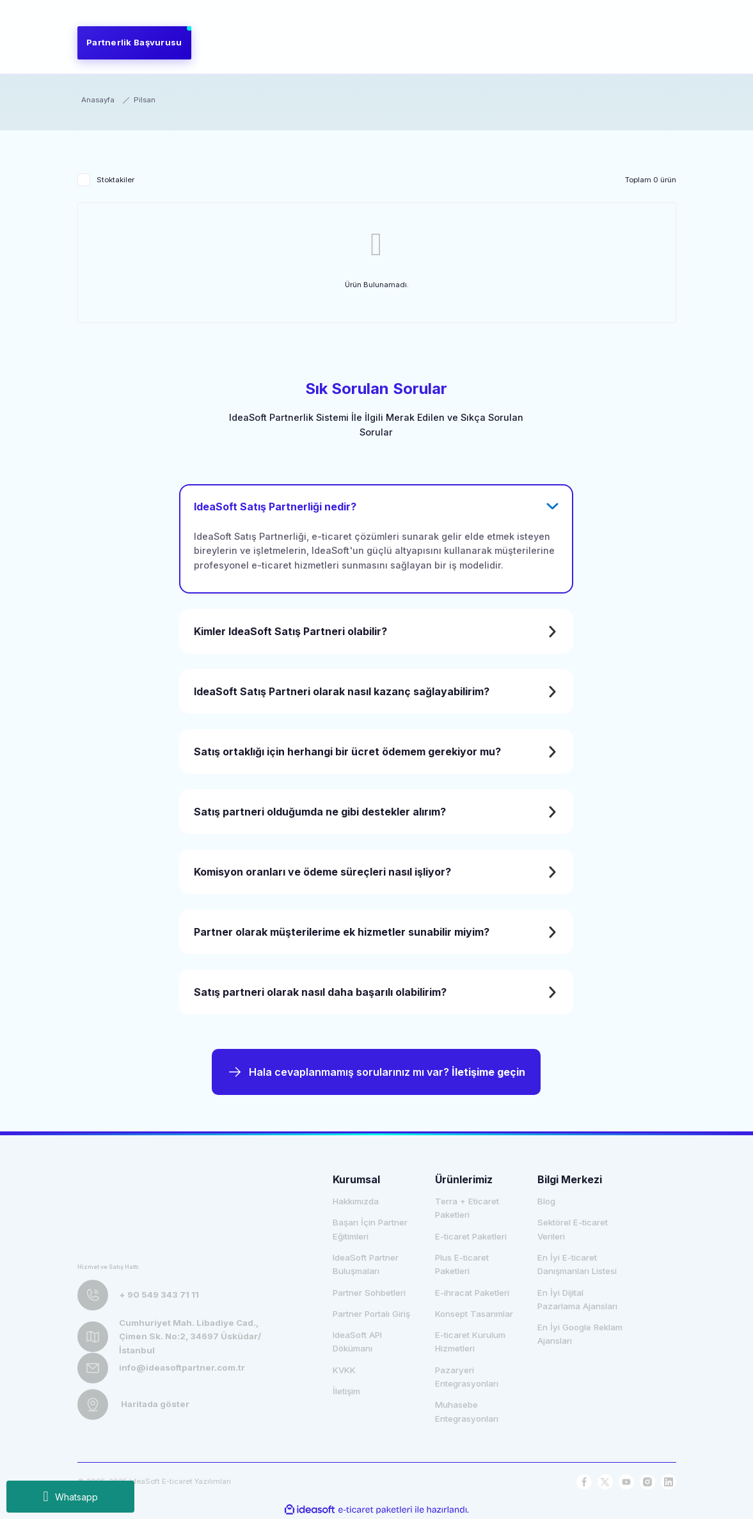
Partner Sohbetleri (369, 1292)
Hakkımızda (356, 1201)
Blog (546, 1201)
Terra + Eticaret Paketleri (467, 1208)
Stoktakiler (115, 179)
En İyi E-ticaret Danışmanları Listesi (577, 1264)
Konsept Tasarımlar (474, 1314)
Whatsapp (70, 1497)
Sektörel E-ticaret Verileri (572, 1229)
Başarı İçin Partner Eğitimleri (370, 1229)
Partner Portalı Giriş (371, 1314)
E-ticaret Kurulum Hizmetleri (470, 1341)
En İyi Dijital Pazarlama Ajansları (577, 1299)
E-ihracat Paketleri (472, 1292)
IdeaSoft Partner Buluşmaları (366, 1264)
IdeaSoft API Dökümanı (357, 1341)
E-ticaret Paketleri (471, 1236)
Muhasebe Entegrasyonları (466, 1411)
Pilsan (144, 99)
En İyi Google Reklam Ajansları (579, 1334)
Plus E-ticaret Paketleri (462, 1264)
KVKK (344, 1370)
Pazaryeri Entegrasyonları (466, 1377)
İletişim (346, 1391)
